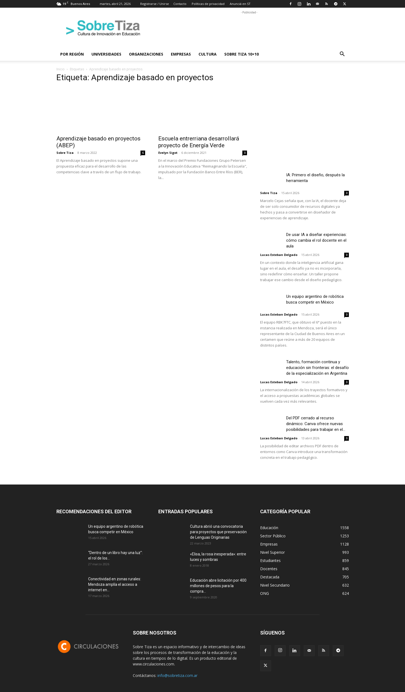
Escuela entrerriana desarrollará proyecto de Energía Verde (198, 142)
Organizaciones (146, 54)
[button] (342, 54)
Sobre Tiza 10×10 (241, 54)
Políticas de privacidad (208, 4)
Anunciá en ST (240, 4)
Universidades (106, 54)
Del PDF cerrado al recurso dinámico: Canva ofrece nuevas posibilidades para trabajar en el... (315, 424)
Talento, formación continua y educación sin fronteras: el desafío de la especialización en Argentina (317, 367)
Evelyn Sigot (167, 153)
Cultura (208, 54)
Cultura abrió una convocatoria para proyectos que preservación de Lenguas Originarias (218, 532)
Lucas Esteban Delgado (278, 255)
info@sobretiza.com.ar (177, 675)
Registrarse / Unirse (154, 4)
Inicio (60, 69)
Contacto (179, 4)
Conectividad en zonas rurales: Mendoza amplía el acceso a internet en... (114, 584)
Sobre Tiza (65, 153)
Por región (72, 54)
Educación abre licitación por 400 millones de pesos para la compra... (218, 585)
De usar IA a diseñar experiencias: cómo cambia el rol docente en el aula (316, 240)
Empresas (181, 54)
